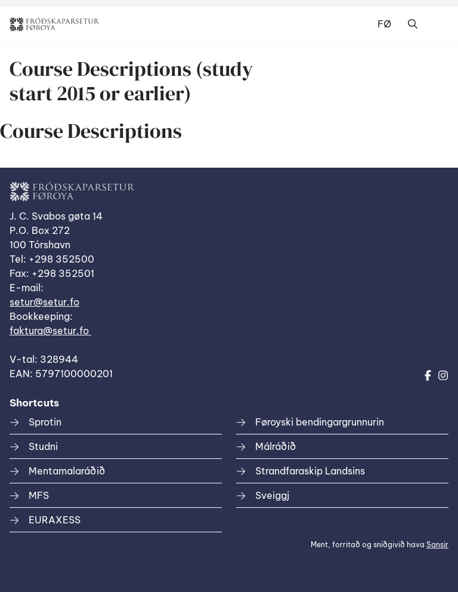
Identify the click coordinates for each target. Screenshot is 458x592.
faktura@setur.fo (50, 331)
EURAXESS (55, 520)
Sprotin (45, 422)
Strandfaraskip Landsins (310, 471)
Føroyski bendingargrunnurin (319, 422)
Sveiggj (272, 495)
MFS (39, 495)
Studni (43, 446)
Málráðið (275, 446)
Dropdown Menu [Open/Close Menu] (436, 24)
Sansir (437, 544)
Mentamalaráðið (67, 471)
